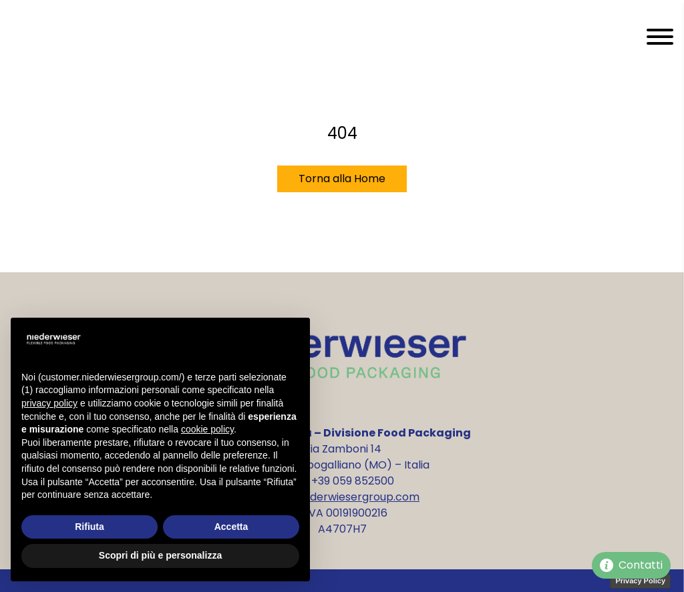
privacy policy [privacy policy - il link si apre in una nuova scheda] (49, 403)
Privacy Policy (640, 581)
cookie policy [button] (207, 429)
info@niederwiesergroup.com (342, 497)
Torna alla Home (342, 178)
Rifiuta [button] (89, 526)
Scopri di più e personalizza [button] (160, 555)
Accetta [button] (231, 526)
